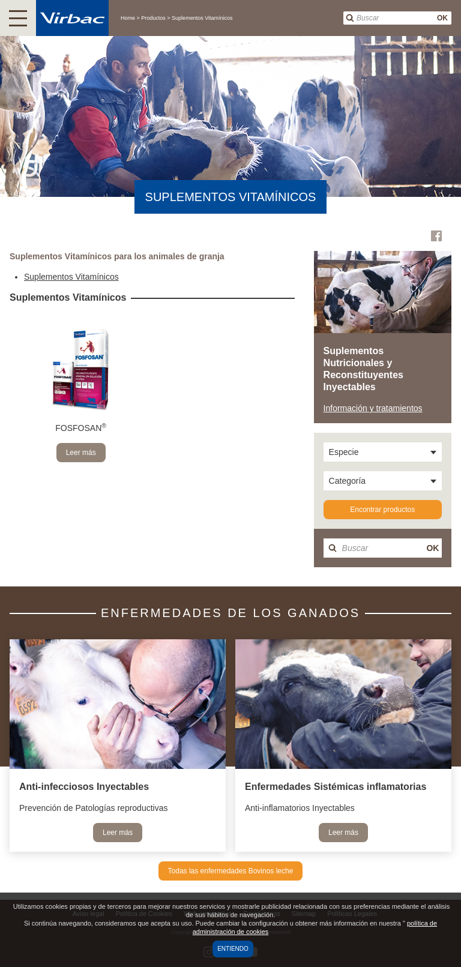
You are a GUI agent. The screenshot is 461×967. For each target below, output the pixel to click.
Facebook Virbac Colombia (436, 235)
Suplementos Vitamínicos (71, 277)
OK (442, 18)
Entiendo (233, 948)
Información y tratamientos (373, 408)
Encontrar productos (382, 509)
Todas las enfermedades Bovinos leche (231, 871)
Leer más (81, 452)
